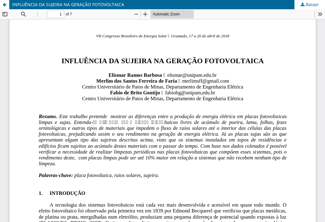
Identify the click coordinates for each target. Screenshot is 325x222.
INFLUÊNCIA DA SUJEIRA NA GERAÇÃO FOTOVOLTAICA (68, 4)
